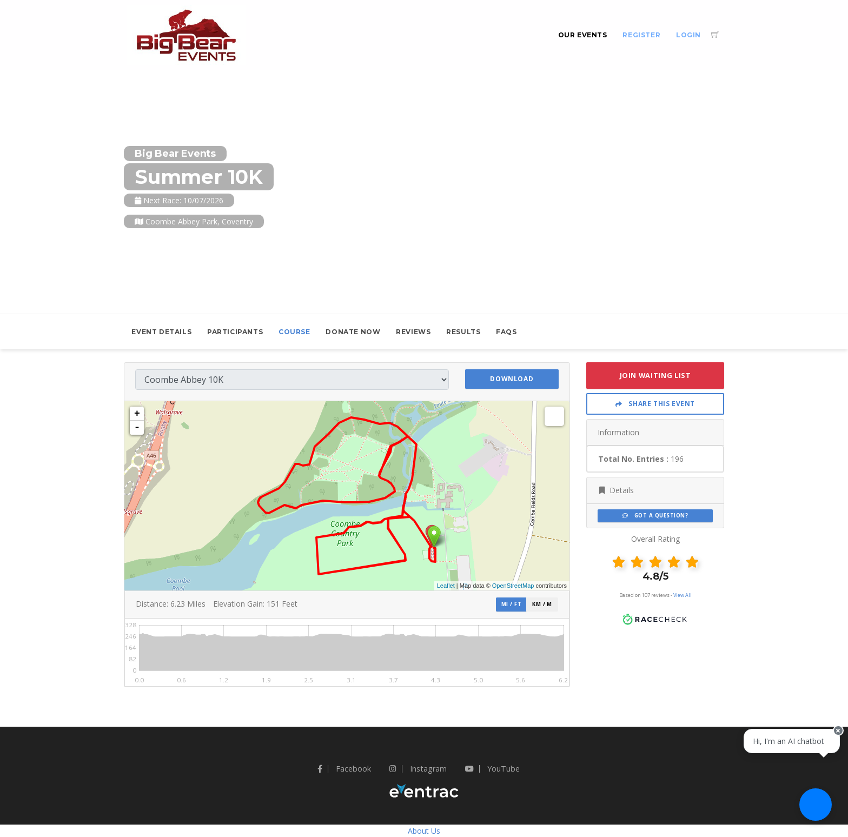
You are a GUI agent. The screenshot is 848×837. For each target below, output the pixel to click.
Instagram (418, 768)
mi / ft (511, 604)
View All (682, 595)
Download (511, 378)
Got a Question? (655, 515)
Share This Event (655, 403)
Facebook (344, 768)
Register (641, 35)
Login (688, 35)
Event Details (161, 332)
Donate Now (353, 332)
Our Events (582, 35)
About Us (424, 831)
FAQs (506, 332)
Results (463, 332)
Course (294, 332)
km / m (542, 604)
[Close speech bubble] (830, 754)
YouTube (492, 768)
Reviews (413, 332)
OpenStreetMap (513, 585)
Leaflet (446, 585)
